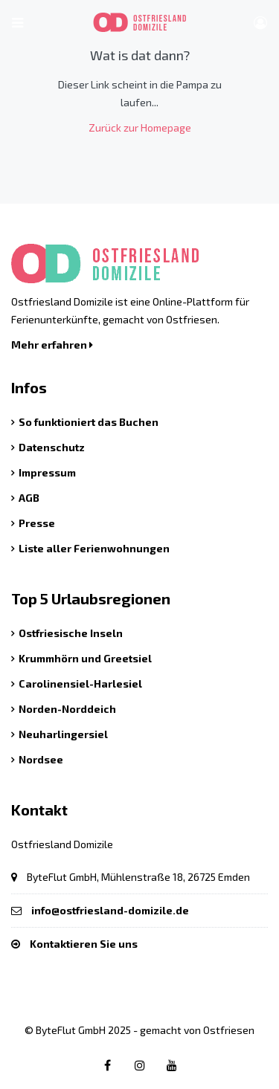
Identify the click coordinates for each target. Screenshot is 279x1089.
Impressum (47, 472)
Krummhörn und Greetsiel (85, 658)
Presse (37, 523)
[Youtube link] (172, 1065)
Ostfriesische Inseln (71, 633)
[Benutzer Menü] (260, 22)
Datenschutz (52, 447)
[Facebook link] (108, 1065)
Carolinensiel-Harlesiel (80, 683)
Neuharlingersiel (63, 734)
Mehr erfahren (52, 344)
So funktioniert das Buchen (88, 422)
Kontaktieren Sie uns (84, 943)
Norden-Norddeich (67, 708)
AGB (29, 497)
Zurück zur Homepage (140, 127)
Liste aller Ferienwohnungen (94, 548)
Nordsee (41, 759)
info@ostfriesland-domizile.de (110, 910)
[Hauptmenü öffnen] (17, 22)
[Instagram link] (140, 1065)
